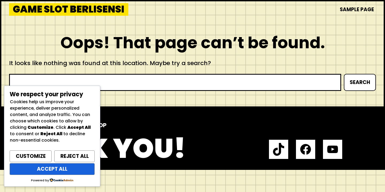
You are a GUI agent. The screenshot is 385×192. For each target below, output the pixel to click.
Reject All (74, 156)
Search (360, 82)
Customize (31, 156)
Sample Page (357, 9)
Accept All (52, 169)
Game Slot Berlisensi (68, 9)
